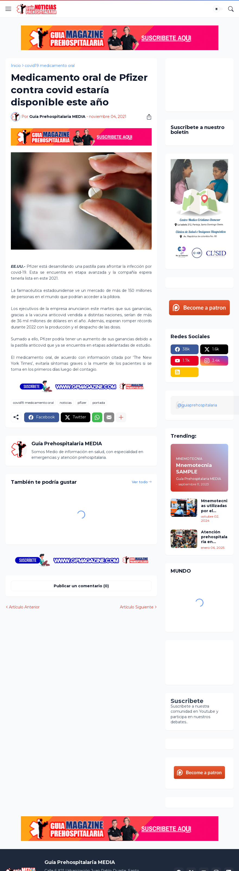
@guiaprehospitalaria (197, 405)
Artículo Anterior (24, 607)
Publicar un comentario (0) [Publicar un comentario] (81, 585)
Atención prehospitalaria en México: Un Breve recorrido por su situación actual (214, 537)
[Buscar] (231, 9)
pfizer (82, 403)
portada (99, 403)
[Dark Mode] (218, 9)
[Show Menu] (8, 9)
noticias (66, 403)
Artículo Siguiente (137, 607)
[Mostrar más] (121, 417)
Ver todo (140, 482)
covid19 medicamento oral (50, 65)
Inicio (16, 65)
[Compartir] (147, 116)
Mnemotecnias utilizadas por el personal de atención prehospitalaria (214, 505)
